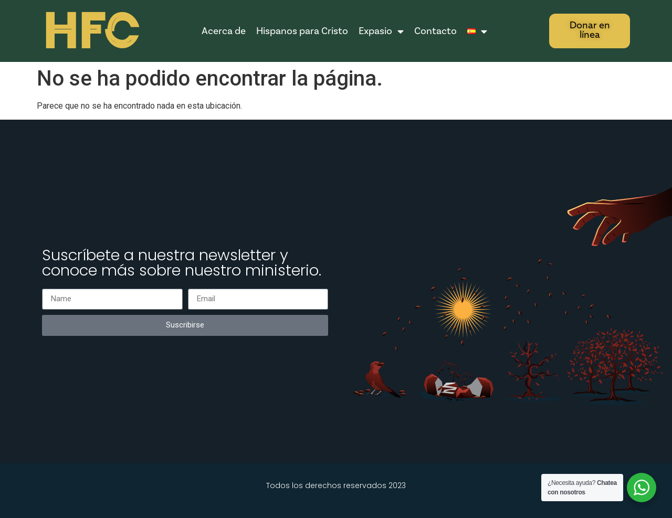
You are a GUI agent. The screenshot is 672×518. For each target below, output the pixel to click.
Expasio (381, 31)
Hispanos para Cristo (302, 31)
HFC (90, 32)
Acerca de (224, 31)
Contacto (435, 31)
